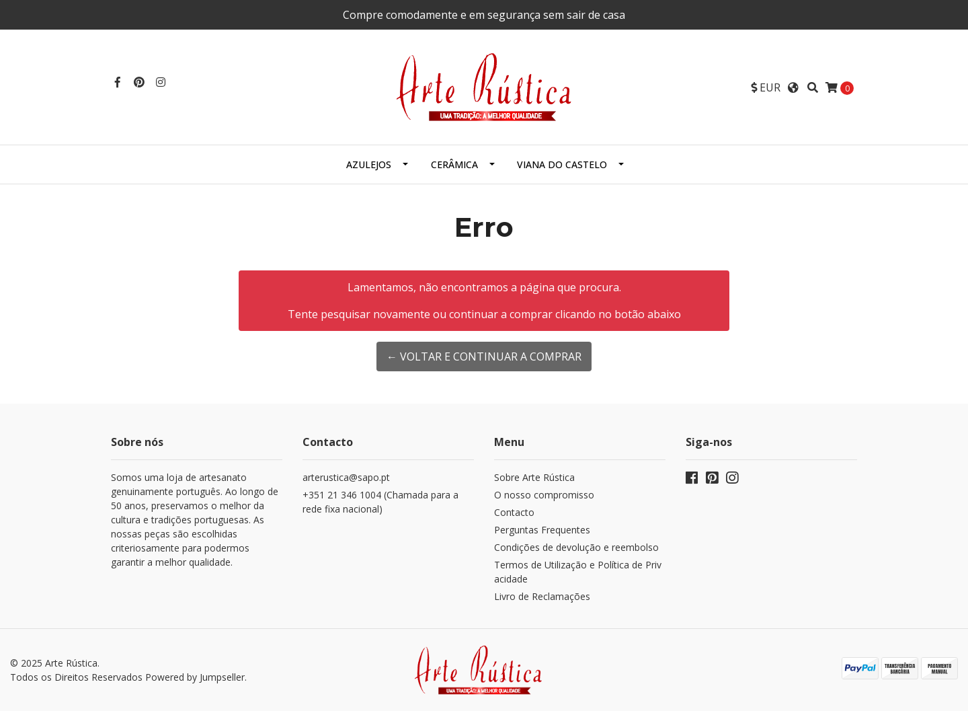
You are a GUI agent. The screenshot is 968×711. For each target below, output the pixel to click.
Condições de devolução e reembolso (576, 547)
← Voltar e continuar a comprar (484, 356)
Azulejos (368, 164)
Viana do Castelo (562, 164)
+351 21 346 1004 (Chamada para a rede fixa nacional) (380, 501)
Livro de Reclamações (542, 596)
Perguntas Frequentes (542, 529)
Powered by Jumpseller (195, 677)
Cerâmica (454, 164)
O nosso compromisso (544, 494)
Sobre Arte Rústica (534, 477)
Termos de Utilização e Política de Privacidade (577, 571)
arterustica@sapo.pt (346, 477)
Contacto (514, 512)
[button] (765, 87)
